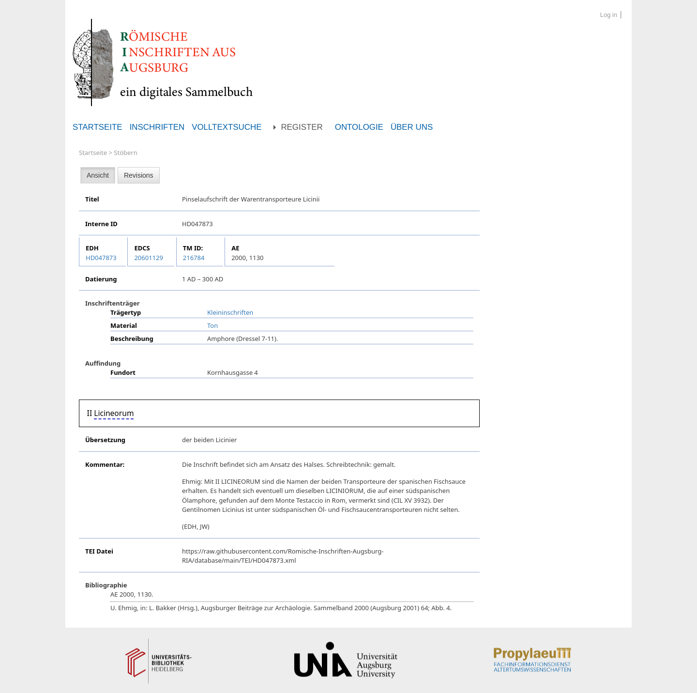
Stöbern (125, 152)
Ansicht (98, 175)
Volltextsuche (226, 127)
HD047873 (101, 257)
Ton (212, 325)
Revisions (138, 175)
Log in (608, 14)
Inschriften (157, 127)
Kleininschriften (230, 312)
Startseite (97, 127)
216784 (194, 257)
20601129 (148, 257)
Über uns (412, 127)
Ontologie (359, 127)
